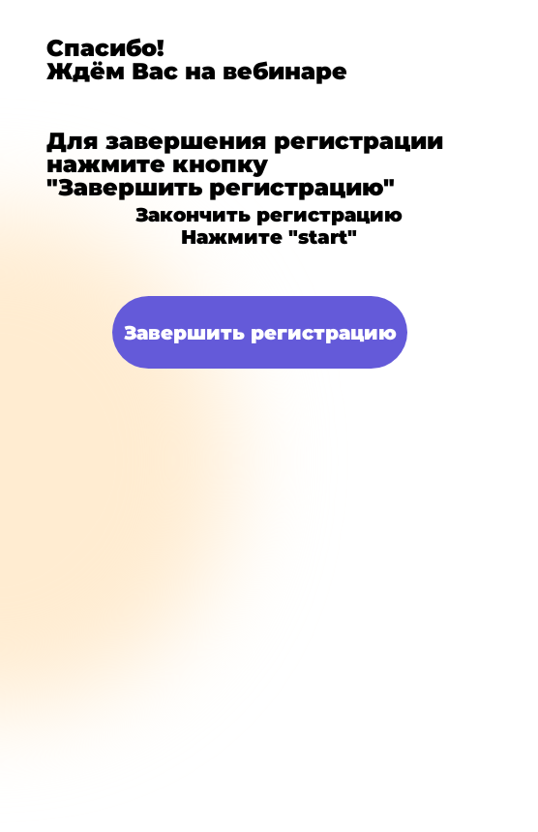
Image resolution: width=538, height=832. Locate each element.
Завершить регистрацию (260, 332)
